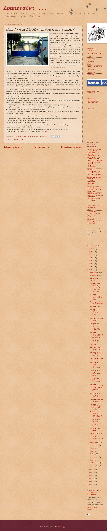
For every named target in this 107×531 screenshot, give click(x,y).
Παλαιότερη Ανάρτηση (72, 147)
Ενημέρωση (90, 48)
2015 (91, 470)
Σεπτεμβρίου (95, 442)
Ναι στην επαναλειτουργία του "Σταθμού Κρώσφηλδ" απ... (96, 388)
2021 (91, 255)
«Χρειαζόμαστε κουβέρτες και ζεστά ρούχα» (96, 285)
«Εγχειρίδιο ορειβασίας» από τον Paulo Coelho (96, 297)
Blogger (63, 527)
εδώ (46, 131)
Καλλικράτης (91, 219)
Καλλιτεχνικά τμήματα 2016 (95, 348)
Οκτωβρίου (94, 278)
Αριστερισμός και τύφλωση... (96, 359)
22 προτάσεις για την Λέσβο (96, 400)
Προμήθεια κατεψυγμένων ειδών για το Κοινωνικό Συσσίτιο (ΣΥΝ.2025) (94, 172)
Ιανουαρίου (94, 466)
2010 (91, 485)
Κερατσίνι (90, 69)
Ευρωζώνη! (93, 345)
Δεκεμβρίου (94, 272)
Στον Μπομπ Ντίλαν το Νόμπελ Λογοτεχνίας (95, 365)
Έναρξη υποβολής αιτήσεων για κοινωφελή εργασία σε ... (96, 436)
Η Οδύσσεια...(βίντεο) (95, 341)
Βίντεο (89, 56)
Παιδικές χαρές (18, 139)
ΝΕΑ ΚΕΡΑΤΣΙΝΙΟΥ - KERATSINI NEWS (93, 101)
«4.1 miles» (94, 281)
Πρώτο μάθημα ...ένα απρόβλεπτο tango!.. (95, 373)
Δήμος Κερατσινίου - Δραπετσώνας (94, 92)
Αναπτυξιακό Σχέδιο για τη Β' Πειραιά (96, 379)
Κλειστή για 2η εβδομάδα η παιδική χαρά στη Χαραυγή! (95, 407)
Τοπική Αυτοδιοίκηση (94, 67)
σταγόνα (89, 98)
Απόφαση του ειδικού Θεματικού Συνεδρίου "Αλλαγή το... (96, 326)
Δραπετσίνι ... (25, 8)
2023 (91, 249)
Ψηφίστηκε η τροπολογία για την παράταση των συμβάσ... (96, 335)
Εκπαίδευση (91, 59)
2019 (91, 261)
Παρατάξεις (91, 72)
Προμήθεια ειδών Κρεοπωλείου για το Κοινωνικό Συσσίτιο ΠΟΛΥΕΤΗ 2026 (94, 188)
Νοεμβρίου (94, 275)
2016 (91, 270)
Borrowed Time (95, 306)
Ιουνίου (93, 451)
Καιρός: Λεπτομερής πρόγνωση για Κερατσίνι (94, 207)
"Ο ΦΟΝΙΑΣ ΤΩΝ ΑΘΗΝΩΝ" (95, 429)
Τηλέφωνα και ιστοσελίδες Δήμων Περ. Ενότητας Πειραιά (93, 214)
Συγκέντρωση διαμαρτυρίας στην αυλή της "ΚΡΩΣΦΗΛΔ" (96, 414)
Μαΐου (92, 454)
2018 (91, 264)
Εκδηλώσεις (91, 61)
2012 (91, 479)
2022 (91, 252)
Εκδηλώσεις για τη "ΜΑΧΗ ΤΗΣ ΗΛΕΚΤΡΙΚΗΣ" (95, 353)
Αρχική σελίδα (41, 147)
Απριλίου (94, 457)
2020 (91, 258)
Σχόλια (89, 51)
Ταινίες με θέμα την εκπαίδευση (96, 302)
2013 (91, 476)
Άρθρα (89, 64)
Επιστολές (90, 75)
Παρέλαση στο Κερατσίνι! (95, 290)
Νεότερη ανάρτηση (13, 147)
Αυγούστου (94, 445)
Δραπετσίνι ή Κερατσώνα (93, 494)
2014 (91, 473)
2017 (91, 267)
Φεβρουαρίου (95, 463)
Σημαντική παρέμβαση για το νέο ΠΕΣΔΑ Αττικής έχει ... (96, 313)
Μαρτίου (93, 460)
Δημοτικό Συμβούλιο (94, 53)
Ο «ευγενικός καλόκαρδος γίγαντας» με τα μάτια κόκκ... (95, 423)
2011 (91, 482)
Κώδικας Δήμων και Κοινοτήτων (93, 222)
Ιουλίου (93, 448)
